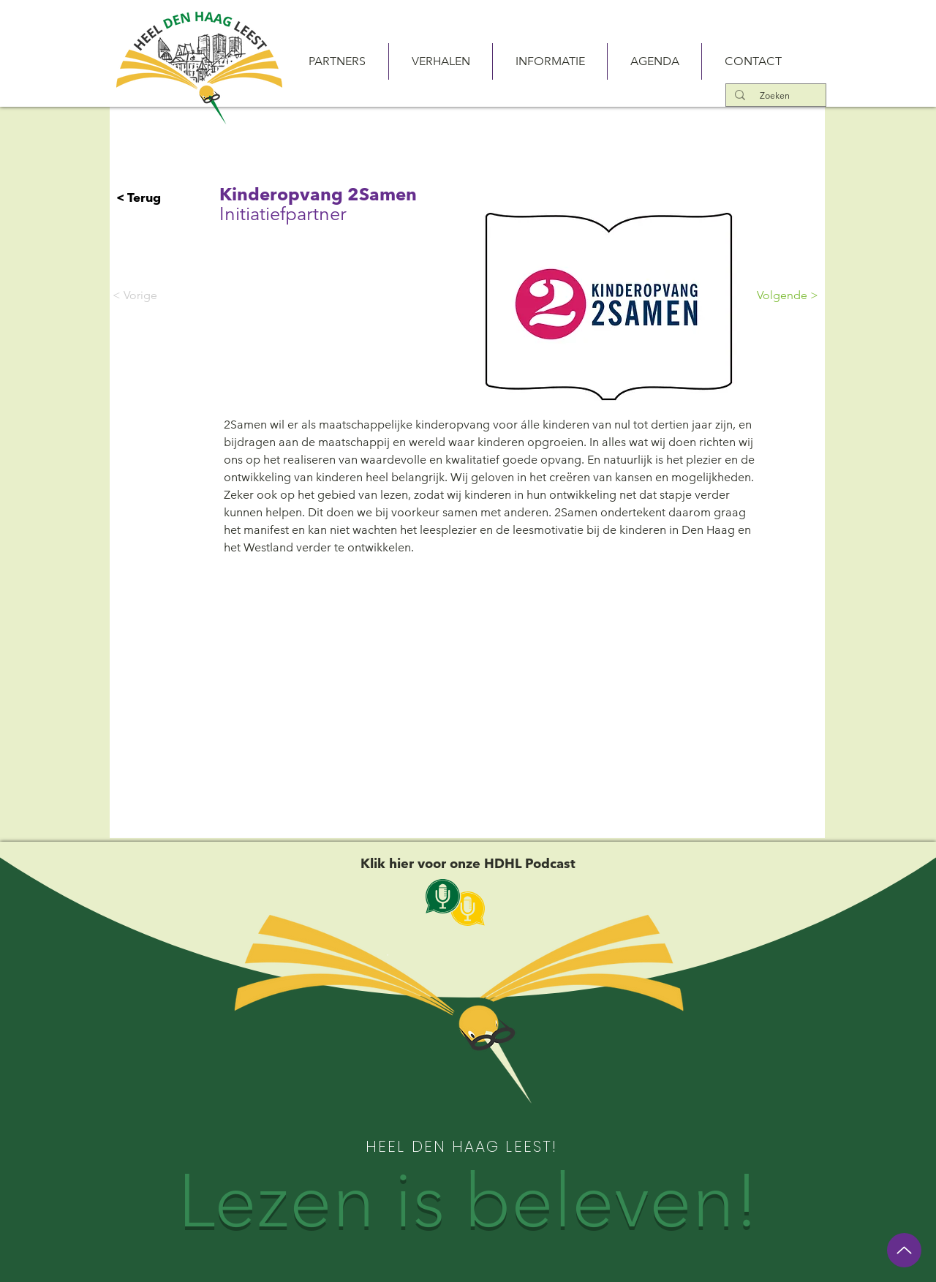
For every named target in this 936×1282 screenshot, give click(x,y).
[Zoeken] (774, 95)
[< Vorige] (161, 295)
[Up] (904, 1250)
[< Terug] (164, 197)
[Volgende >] (781, 295)
